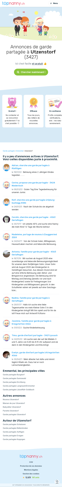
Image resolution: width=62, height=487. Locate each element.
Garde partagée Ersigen (13, 435)
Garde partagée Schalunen (14, 424)
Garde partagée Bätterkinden (15, 428)
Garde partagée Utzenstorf (14, 414)
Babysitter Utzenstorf (12, 407)
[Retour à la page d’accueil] (13, 3)
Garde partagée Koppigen (14, 439)
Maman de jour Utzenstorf (14, 403)
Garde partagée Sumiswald (14, 378)
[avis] (31, 477)
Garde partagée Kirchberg (14, 382)
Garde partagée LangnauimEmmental (19, 386)
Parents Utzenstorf (11, 411)
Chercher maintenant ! (31, 72)
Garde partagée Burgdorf (14, 374)
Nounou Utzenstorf (11, 399)
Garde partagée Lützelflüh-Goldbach (18, 389)
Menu (54, 3)
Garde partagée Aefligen (13, 432)
